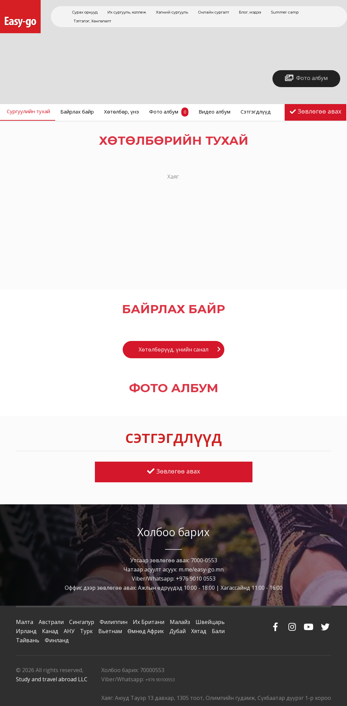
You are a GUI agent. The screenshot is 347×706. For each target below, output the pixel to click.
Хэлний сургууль (172, 12)
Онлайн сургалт (213, 12)
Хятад (198, 631)
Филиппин (113, 622)
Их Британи (148, 622)
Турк (86, 631)
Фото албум (168, 112)
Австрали (51, 622)
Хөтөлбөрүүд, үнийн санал (173, 349)
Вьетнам (110, 631)
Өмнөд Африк (145, 631)
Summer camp (285, 12)
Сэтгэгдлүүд (256, 111)
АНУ (69, 631)
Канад (50, 631)
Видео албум (214, 111)
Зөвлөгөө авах (319, 111)
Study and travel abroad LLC (51, 679)
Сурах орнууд (85, 12)
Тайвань (27, 640)
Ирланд (26, 631)
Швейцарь (210, 622)
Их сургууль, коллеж (126, 12)
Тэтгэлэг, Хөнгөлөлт (92, 21)
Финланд (57, 640)
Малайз (180, 622)
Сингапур (81, 622)
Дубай (177, 631)
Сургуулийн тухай (28, 111)
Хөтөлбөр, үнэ (121, 111)
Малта (24, 622)
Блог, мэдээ (250, 12)
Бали (218, 631)
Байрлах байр (77, 111)
